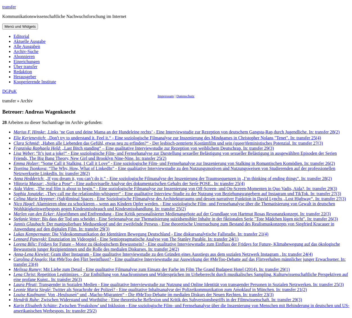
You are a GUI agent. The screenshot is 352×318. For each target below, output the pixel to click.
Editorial (21, 36)
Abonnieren (24, 56)
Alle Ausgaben (26, 46)
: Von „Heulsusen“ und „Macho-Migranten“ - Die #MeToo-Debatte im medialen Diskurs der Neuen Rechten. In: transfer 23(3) (143, 294)
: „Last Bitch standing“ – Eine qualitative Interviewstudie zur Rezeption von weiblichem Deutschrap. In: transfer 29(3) (143, 148)
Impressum (165, 96)
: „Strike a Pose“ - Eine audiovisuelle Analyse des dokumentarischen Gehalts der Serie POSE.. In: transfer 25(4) (129, 183)
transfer (9, 6)
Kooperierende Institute (34, 81)
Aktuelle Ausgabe (29, 41)
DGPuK (9, 91)
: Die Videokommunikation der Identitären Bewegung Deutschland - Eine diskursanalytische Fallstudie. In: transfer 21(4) (140, 234)
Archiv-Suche (26, 51)
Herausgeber (24, 76)
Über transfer (25, 66)
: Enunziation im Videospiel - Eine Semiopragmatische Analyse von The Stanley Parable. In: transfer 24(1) (125, 239)
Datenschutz (185, 96)
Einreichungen (26, 61)
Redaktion (22, 71)
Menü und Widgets (20, 26)
